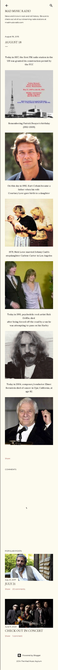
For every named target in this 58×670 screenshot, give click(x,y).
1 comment (17, 636)
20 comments (18, 589)
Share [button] (7, 458)
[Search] (51, 5)
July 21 (10, 584)
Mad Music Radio (18, 11)
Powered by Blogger (29, 655)
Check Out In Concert (24, 631)
